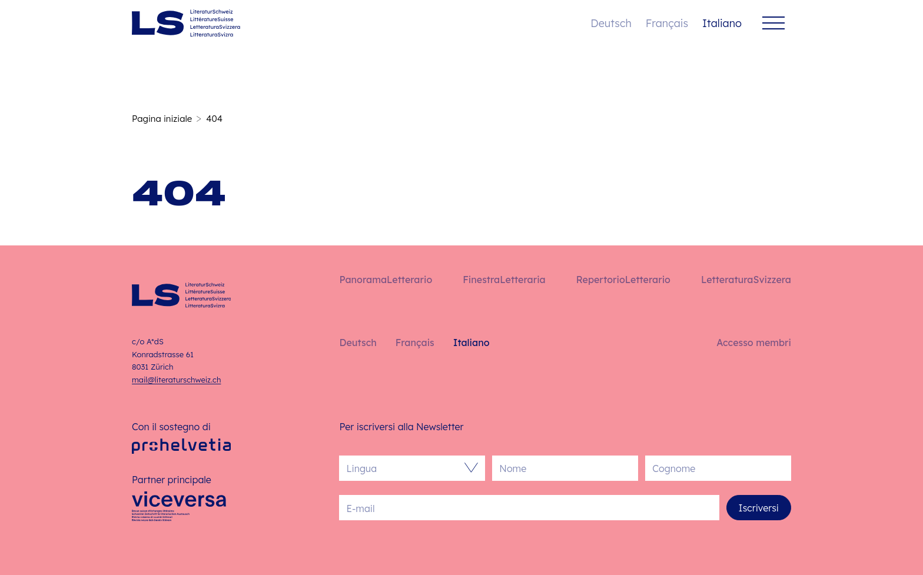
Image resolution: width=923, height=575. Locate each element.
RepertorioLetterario (623, 279)
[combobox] (406, 468)
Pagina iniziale (162, 118)
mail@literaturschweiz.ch (176, 379)
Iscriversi (759, 508)
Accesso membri (753, 342)
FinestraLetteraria (504, 279)
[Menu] (773, 23)
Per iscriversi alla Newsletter (401, 427)
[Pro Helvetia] (181, 446)
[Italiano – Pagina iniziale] (186, 22)
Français (667, 23)
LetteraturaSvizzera (746, 279)
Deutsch (610, 23)
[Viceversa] (179, 509)
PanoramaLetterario (385, 279)
